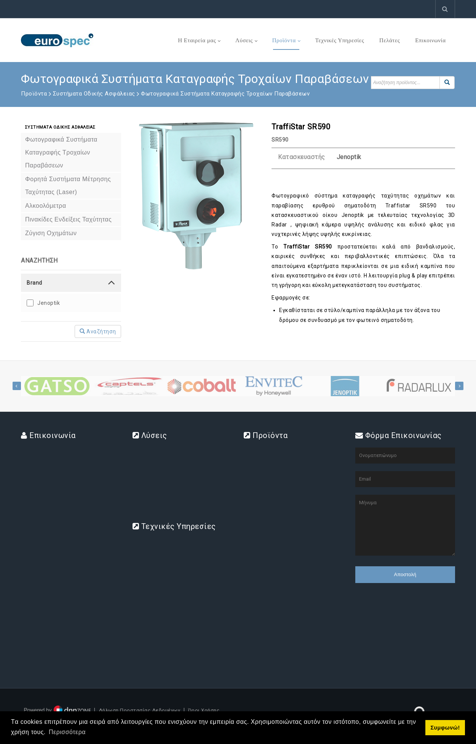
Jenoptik (48, 303)
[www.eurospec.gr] (57, 40)
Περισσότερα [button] (67, 732)
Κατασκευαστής (301, 157)
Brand (34, 283)
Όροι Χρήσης (204, 710)
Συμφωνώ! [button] (445, 728)
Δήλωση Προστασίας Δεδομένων (139, 710)
